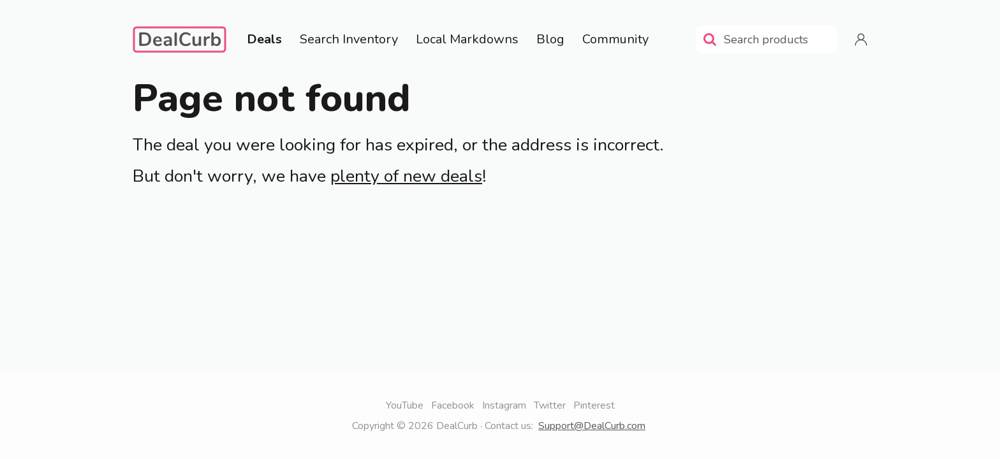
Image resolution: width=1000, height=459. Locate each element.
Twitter (550, 405)
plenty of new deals (406, 176)
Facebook (452, 405)
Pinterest (594, 405)
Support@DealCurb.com (591, 426)
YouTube (404, 405)
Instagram (504, 405)
